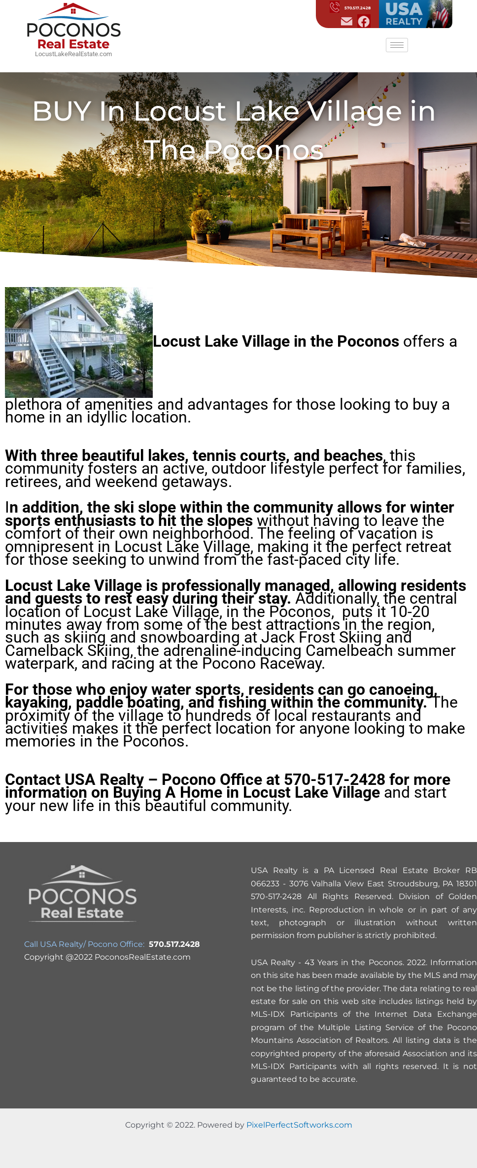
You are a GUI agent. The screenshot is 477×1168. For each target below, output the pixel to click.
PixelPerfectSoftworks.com (299, 1125)
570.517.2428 (350, 7)
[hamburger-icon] (397, 45)
